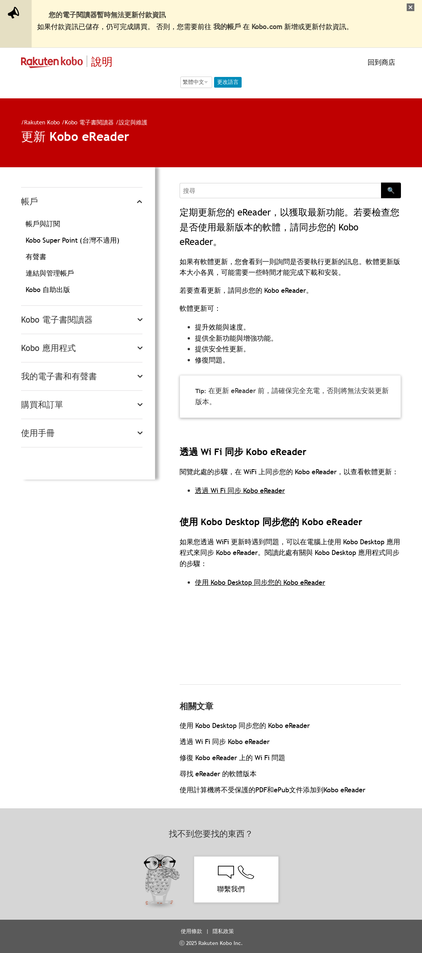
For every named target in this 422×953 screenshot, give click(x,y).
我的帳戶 (227, 26)
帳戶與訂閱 (43, 223)
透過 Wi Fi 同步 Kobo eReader (240, 490)
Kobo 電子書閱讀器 (89, 122)
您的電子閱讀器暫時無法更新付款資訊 (107, 14)
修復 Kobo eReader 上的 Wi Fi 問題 (232, 757)
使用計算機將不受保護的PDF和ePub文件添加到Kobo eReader (272, 789)
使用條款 (191, 931)
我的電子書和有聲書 (59, 376)
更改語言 (228, 81)
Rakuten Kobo (42, 122)
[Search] (280, 190)
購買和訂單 (42, 405)
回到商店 (380, 62)
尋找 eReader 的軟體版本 (218, 773)
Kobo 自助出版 (48, 289)
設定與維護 (133, 122)
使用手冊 (38, 433)
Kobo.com (267, 26)
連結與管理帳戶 (50, 273)
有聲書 (36, 256)
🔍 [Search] (391, 190)
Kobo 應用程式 (48, 348)
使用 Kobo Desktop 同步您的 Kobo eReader (260, 582)
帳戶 (29, 201)
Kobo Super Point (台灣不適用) (72, 240)
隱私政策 (224, 931)
